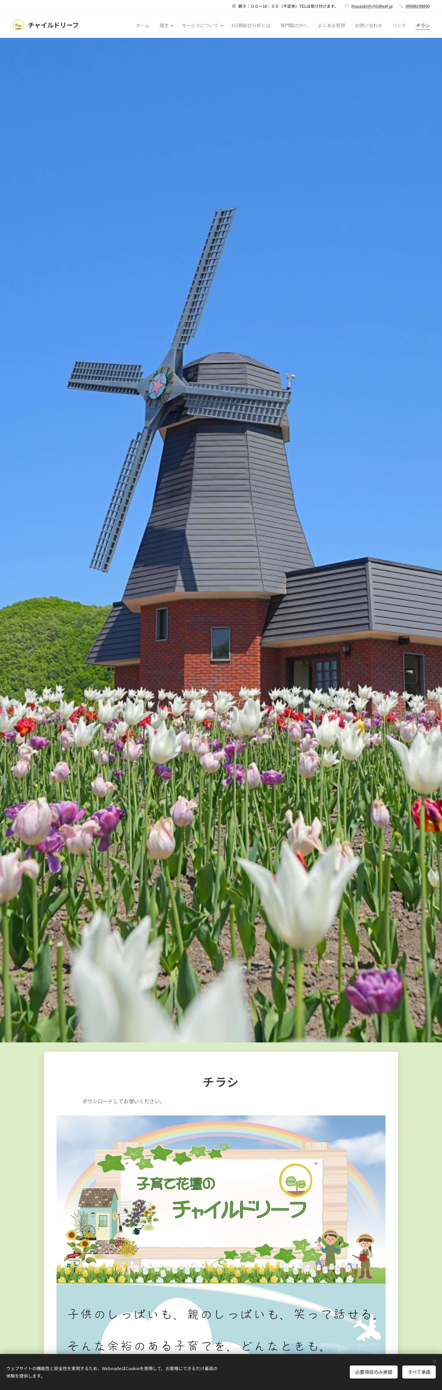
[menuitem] (140, 25)
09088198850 (418, 6)
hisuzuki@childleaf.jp (372, 6)
